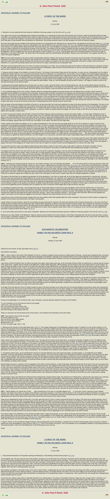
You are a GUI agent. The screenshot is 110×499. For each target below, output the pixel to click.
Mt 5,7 (36, 249)
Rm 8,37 (34, 417)
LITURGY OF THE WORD (55, 16)
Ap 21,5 (32, 170)
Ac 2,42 (71, 455)
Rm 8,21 (101, 168)
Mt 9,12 (89, 345)
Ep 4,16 (31, 467)
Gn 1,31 (56, 98)
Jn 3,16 (82, 333)
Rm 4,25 (20, 330)
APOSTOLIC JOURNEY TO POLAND (15, 13)
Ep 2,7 (38, 423)
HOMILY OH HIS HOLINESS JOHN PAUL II (55, 233)
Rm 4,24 (78, 343)
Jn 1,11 (85, 107)
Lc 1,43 (74, 45)
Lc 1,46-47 (57, 51)
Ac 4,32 (3, 462)
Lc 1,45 (67, 32)
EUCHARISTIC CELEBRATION (55, 229)
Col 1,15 (8, 107)
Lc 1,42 (103, 43)
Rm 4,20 (87, 335)
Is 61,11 (31, 208)
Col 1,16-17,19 (75, 165)
